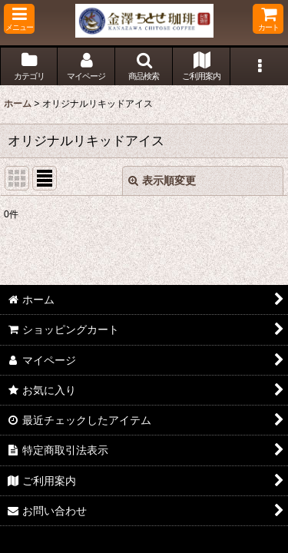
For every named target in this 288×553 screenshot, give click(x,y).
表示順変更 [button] (162, 180)
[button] (19, 19)
